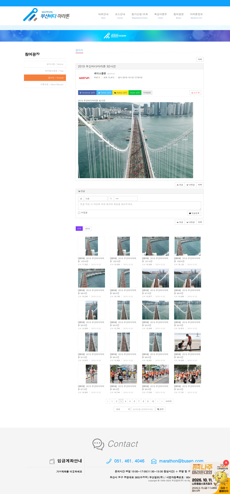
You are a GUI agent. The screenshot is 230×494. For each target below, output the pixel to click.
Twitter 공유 (104, 92)
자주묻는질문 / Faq (54, 70)
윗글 (180, 184)
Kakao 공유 (120, 92)
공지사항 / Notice (55, 64)
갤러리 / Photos (55, 77)
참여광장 (178, 15)
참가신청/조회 (139, 15)
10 (153, 401)
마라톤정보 (196, 15)
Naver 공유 (135, 92)
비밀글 (83, 212)
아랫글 (190, 184)
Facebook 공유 (87, 92)
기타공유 (147, 92)
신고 (195, 92)
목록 (200, 59)
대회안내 (103, 15)
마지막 (169, 401)
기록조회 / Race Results (51, 84)
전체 (79, 228)
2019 (87, 228)
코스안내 (120, 15)
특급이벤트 (160, 15)
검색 (160, 409)
